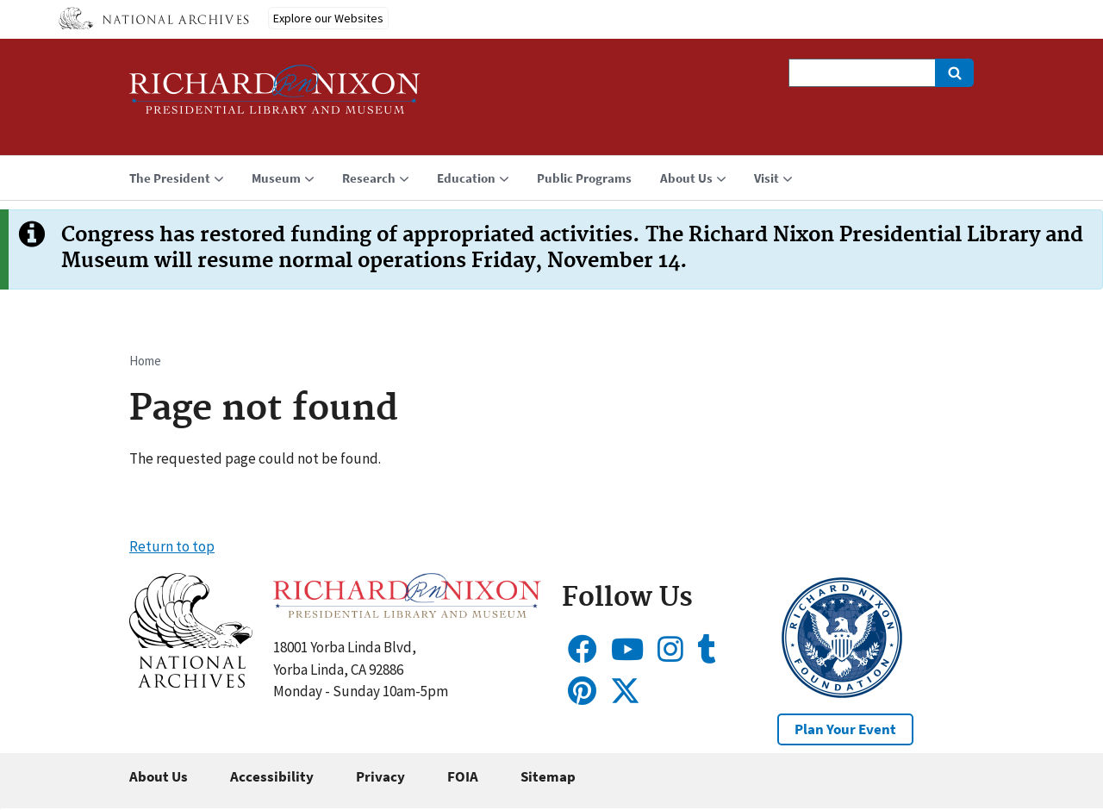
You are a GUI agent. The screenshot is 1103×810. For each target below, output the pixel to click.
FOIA (462, 776)
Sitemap (548, 776)
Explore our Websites (328, 18)
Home (145, 360)
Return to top (172, 546)
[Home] (275, 97)
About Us (158, 776)
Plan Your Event (845, 729)
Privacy (380, 776)
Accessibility (272, 776)
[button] (190, 682)
